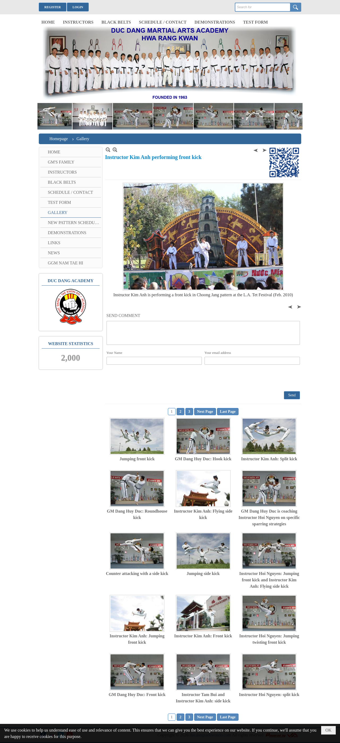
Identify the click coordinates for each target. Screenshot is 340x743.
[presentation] (147, 377)
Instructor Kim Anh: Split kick (269, 459)
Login (78, 7)
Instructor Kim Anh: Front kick (203, 636)
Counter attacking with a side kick (137, 573)
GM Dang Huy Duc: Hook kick (203, 459)
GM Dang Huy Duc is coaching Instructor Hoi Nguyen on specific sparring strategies (269, 517)
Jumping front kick (137, 459)
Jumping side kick (202, 573)
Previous (256, 149)
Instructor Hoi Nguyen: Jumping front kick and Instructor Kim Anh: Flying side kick (269, 580)
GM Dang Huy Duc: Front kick (137, 694)
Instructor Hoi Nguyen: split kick (269, 694)
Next (264, 149)
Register (52, 7)
